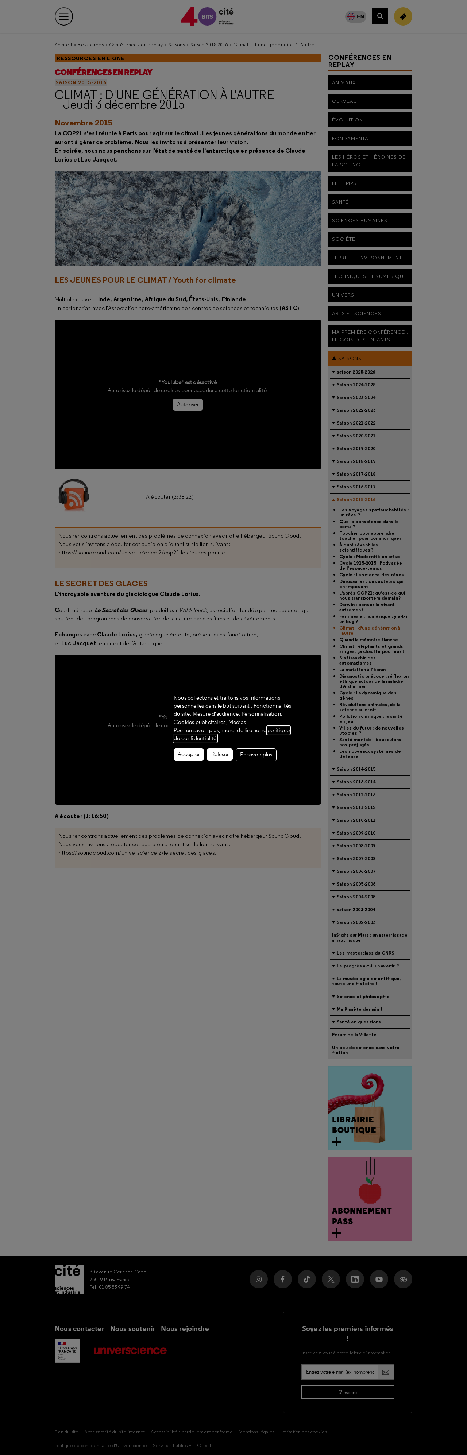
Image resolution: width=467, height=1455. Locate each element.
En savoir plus (256, 754)
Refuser (220, 754)
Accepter (189, 754)
